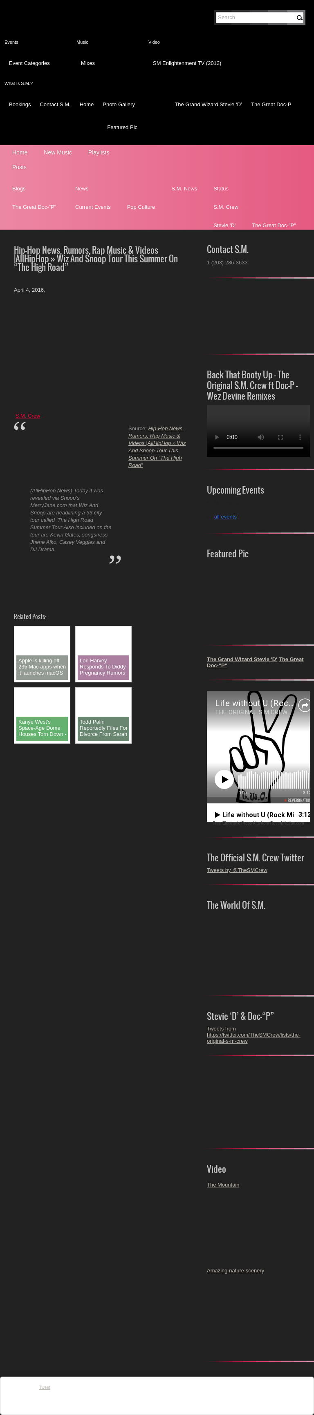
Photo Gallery (119, 104)
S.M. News (184, 189)
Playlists (98, 152)
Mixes (88, 63)
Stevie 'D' (224, 225)
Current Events (93, 207)
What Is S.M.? (18, 83)
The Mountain (223, 1185)
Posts (19, 167)
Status (221, 189)
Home (87, 104)
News (82, 189)
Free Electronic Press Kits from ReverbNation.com (258, 823)
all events (225, 517)
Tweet (44, 1387)
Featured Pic (122, 127)
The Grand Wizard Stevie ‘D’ (208, 104)
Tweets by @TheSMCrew (237, 870)
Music (82, 42)
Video (154, 42)
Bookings (20, 104)
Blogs (19, 189)
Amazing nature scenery (235, 1270)
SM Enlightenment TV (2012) (187, 63)
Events (11, 42)
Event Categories (29, 63)
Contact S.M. (55, 104)
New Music (58, 152)
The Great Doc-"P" (34, 207)
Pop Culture (141, 207)
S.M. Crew (225, 207)
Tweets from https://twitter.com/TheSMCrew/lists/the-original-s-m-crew (254, 1035)
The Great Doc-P (271, 104)
